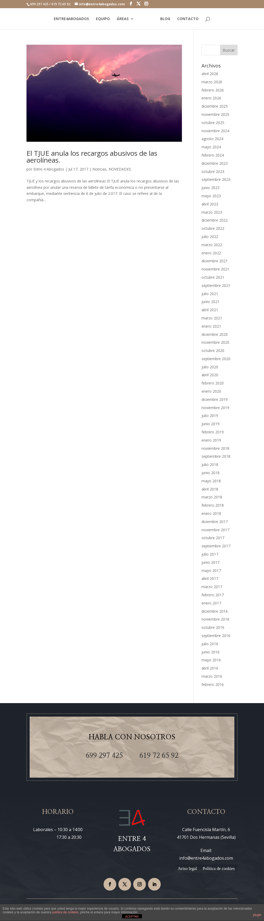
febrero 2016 (213, 684)
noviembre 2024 (215, 130)
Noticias (99, 169)
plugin (257, 915)
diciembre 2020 (215, 334)
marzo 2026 (212, 81)
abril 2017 (210, 578)
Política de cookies (219, 869)
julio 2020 (210, 366)
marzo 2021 (212, 317)
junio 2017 (211, 562)
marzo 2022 (212, 244)
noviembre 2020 (215, 342)
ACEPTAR (132, 916)
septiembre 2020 (216, 358)
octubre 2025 (213, 122)
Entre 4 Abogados (48, 169)
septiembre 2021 (216, 285)
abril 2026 (210, 73)
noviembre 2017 (215, 529)
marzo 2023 (212, 212)
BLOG (165, 19)
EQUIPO (103, 19)
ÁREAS (123, 19)
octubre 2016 (213, 627)
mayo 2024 (211, 146)
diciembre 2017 (215, 521)
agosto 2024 (212, 138)
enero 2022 (211, 252)
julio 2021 (210, 293)
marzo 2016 (212, 676)
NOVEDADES (120, 169)
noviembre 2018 (215, 448)
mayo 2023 (211, 195)
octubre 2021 (213, 277)
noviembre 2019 (215, 407)
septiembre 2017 (216, 545)
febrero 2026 (213, 90)
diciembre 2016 (215, 611)
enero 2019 (211, 440)
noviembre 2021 (215, 269)
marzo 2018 (212, 497)
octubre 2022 (213, 228)
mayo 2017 (211, 570)
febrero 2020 (213, 383)
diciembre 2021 (215, 260)
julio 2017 (210, 554)
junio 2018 (211, 472)
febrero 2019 (213, 431)
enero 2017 (211, 603)
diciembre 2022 (215, 220)
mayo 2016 (211, 659)
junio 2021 (211, 301)
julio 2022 (210, 236)
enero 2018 (211, 513)
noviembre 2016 (215, 619)
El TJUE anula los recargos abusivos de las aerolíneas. (91, 156)
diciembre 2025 (215, 106)
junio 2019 (211, 423)
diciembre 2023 (215, 163)
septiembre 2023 (216, 179)
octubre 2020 (213, 350)
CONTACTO (188, 19)
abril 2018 (210, 489)
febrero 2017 (213, 594)
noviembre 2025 (215, 114)
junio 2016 (211, 651)
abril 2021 (210, 309)
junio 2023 (211, 187)
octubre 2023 (213, 171)
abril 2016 (210, 668)
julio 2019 (210, 415)
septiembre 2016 (216, 635)
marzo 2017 (212, 586)
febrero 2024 (213, 155)
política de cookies (65, 912)
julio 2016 (210, 643)
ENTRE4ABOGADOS (71, 19)
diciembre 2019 (215, 399)
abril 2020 (210, 374)
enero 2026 (211, 97)
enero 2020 (211, 391)
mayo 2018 (211, 480)
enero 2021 (211, 326)
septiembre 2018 (216, 456)
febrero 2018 (213, 505)
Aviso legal (187, 869)
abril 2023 (210, 204)
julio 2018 (210, 464)
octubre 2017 (213, 537)
